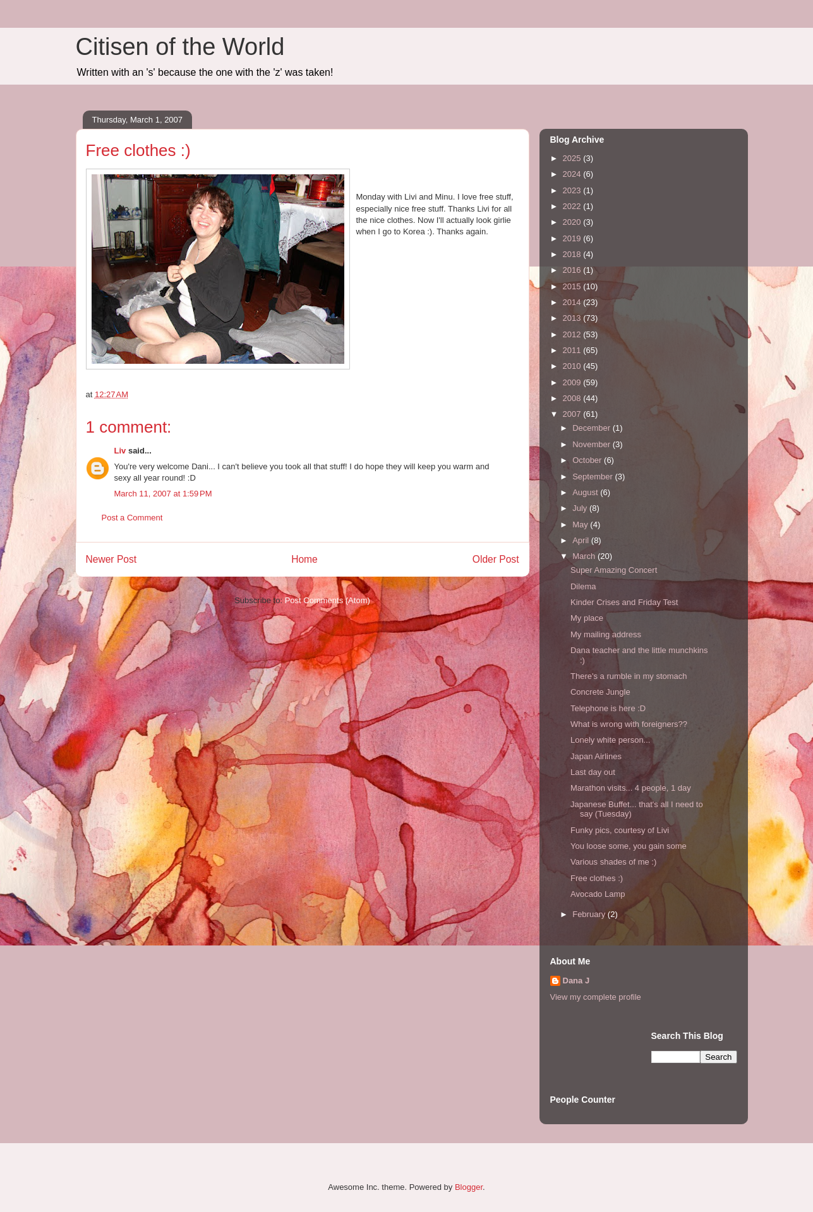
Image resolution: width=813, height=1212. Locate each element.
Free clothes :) (596, 878)
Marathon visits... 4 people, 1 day (630, 788)
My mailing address (605, 634)
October (588, 460)
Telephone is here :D (608, 708)
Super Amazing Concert (613, 570)
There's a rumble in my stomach (628, 676)
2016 (573, 270)
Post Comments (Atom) (327, 600)
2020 (573, 222)
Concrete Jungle (600, 692)
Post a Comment (132, 517)
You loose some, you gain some (628, 846)
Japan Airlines (596, 756)
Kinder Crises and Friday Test (624, 602)
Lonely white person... (610, 740)
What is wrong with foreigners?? (628, 724)
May (581, 524)
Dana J (576, 980)
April (581, 540)
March (585, 556)
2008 (573, 398)
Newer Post (111, 559)
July (580, 508)
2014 (573, 302)
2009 (573, 382)
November (592, 444)
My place (586, 618)
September (593, 476)
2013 (573, 318)
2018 (573, 254)
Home (304, 559)
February (590, 914)
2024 (573, 174)
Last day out (592, 772)
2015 (573, 286)
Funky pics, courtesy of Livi (619, 830)
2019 (573, 238)
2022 (573, 206)
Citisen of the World (180, 46)
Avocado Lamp (597, 894)
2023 (573, 190)
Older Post (496, 559)
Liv (120, 450)
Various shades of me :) (613, 862)
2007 (573, 414)
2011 (573, 350)
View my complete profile (595, 997)
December (592, 428)
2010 (573, 366)
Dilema (583, 586)
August (586, 492)
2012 (573, 334)
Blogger (469, 1187)
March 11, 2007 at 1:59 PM (163, 493)
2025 (573, 158)
